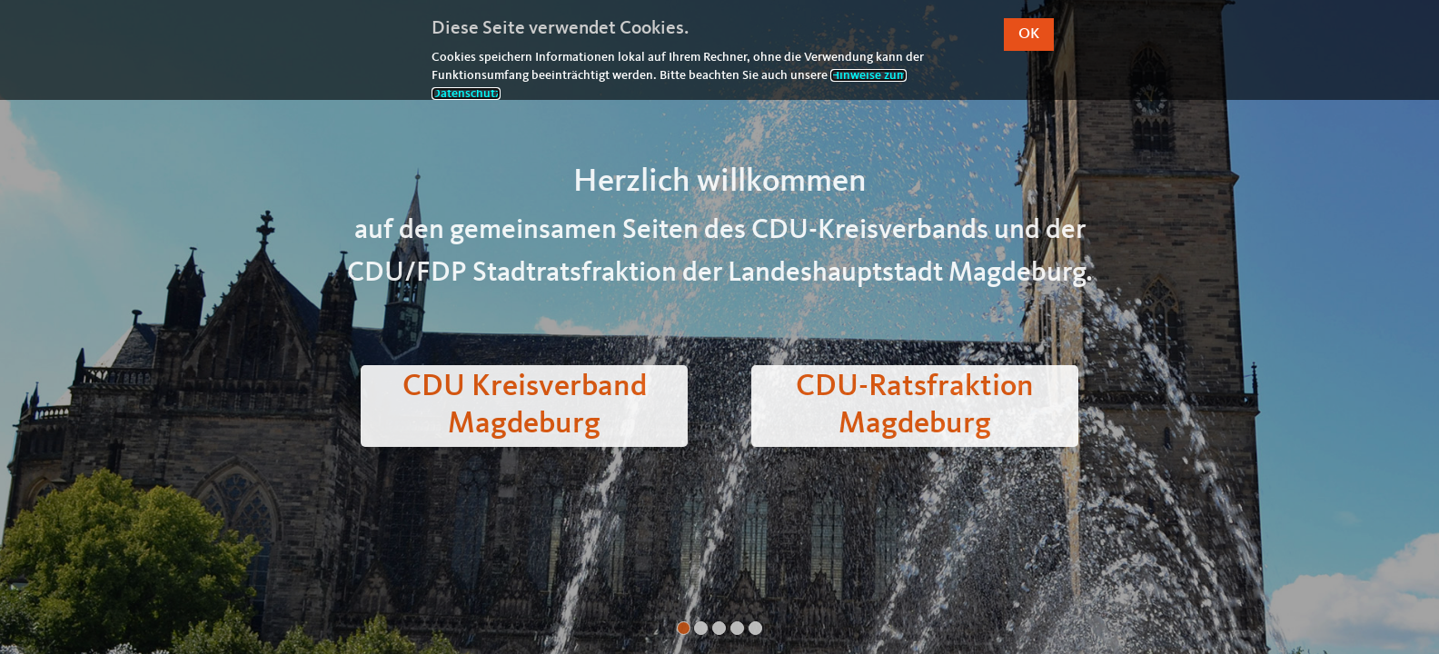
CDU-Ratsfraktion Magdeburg (915, 406)
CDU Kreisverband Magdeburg (524, 406)
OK (1028, 34)
